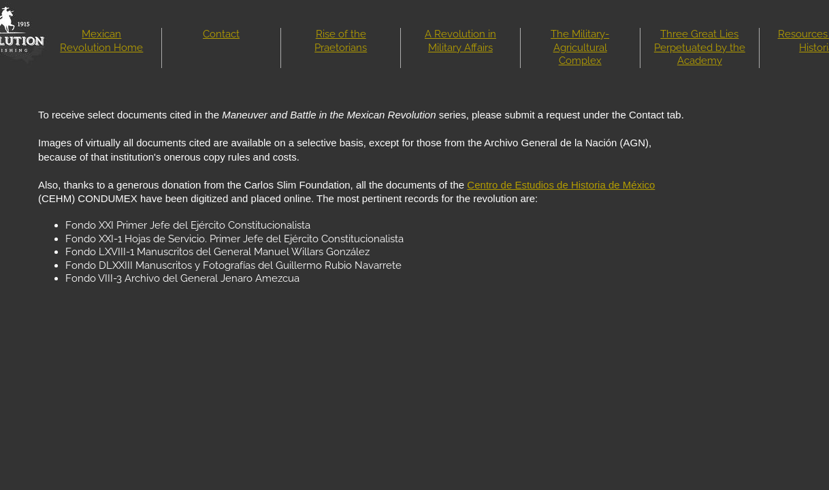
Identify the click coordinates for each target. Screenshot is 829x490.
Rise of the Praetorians (340, 41)
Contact (221, 34)
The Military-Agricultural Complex (580, 47)
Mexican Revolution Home (101, 41)
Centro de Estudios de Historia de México (561, 185)
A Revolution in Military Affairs (460, 41)
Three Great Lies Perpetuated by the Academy (699, 47)
